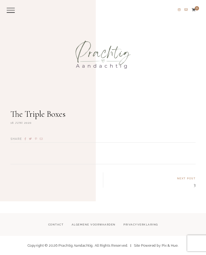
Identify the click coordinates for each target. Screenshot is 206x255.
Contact (56, 224)
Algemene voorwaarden (94, 224)
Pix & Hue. (170, 245)
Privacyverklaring (140, 224)
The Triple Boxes (37, 114)
